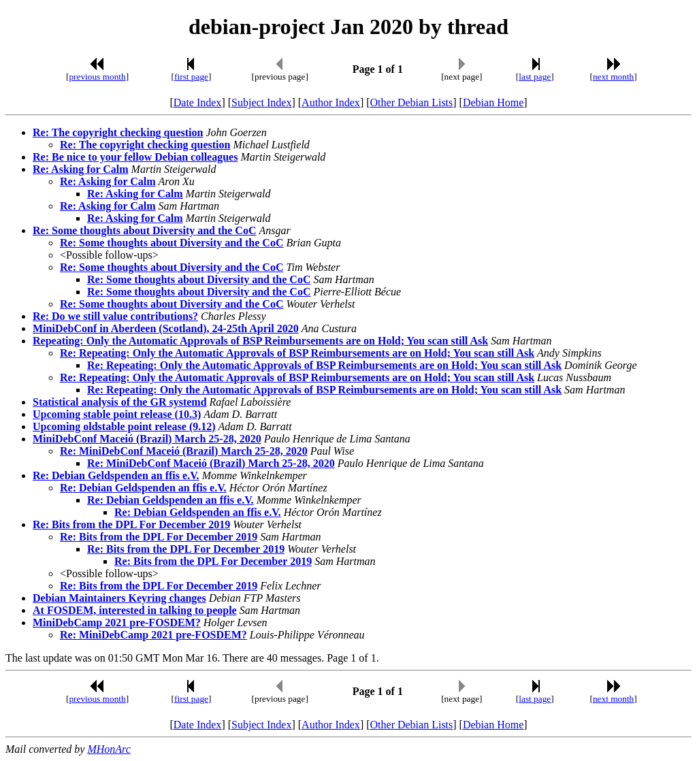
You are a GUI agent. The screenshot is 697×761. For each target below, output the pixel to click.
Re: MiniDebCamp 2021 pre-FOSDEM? (153, 635)
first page (191, 76)
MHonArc (108, 749)
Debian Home (493, 102)
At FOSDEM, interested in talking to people (135, 610)
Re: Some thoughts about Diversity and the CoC (144, 230)
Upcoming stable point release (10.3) (117, 414)
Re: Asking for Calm (81, 169)
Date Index (198, 102)
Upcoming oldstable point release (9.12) (124, 426)
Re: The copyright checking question (118, 132)
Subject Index (261, 102)
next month (613, 76)
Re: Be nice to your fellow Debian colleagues (135, 157)
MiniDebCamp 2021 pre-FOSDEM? (117, 622)
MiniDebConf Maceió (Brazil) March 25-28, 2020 (147, 438)
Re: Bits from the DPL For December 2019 (131, 524)
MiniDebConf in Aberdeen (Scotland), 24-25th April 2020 (166, 328)
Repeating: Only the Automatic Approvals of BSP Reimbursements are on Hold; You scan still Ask (260, 340)
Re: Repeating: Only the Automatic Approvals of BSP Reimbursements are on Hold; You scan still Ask (297, 353)
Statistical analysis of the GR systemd (120, 402)
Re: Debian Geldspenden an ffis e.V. (116, 475)
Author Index (331, 102)
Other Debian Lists (411, 102)
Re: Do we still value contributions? (115, 316)
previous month (97, 76)
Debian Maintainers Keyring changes (119, 598)
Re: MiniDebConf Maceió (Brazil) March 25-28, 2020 (184, 451)
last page (535, 76)
